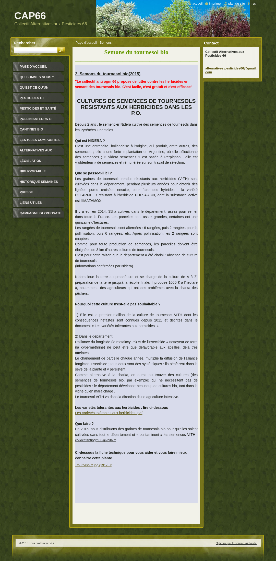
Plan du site (236, 3)
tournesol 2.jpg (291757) (93, 465)
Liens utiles (31, 203)
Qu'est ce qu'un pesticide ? (34, 89)
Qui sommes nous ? (37, 77)
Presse (26, 192)
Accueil (198, 3)
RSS (253, 3)
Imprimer (215, 3)
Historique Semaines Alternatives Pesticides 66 (39, 183)
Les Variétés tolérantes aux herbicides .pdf (108, 413)
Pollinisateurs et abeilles (36, 120)
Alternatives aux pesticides (36, 152)
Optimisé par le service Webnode (236, 543)
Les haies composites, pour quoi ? (40, 141)
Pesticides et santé (38, 108)
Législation (30, 161)
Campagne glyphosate (40, 213)
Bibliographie (33, 171)
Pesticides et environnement (34, 99)
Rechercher (24, 43)
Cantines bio (31, 129)
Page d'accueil (86, 42)
